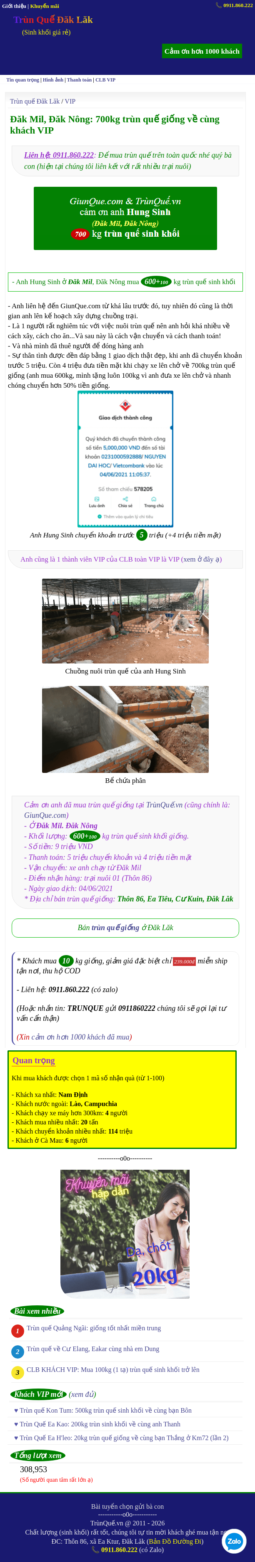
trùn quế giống (115, 927)
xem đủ (82, 1394)
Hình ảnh (53, 80)
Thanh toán (79, 80)
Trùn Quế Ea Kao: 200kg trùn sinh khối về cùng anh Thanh (100, 1424)
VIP (70, 101)
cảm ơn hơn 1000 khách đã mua (81, 1037)
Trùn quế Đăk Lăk (35, 101)
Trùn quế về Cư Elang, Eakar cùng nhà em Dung (93, 1348)
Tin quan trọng (22, 80)
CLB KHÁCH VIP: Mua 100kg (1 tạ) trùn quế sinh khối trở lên (113, 1369)
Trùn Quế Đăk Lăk (53, 20)
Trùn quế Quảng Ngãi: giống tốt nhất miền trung (94, 1328)
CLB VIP (105, 80)
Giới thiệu (14, 6)
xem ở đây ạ (201, 559)
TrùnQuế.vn (164, 805)
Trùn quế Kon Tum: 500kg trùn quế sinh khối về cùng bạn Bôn (106, 1410)
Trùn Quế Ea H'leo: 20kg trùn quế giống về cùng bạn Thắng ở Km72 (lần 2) (124, 1437)
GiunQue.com (45, 815)
